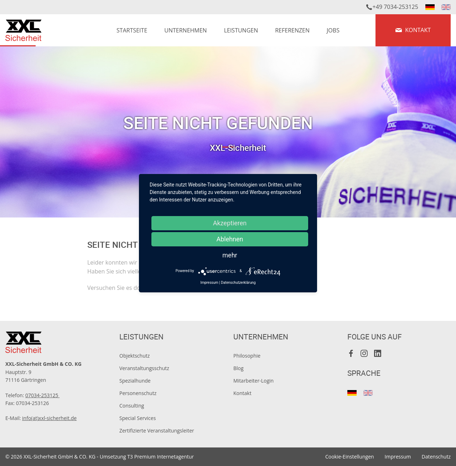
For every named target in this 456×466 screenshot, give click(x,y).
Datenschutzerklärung (238, 283)
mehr (229, 255)
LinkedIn (378, 353)
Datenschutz (436, 456)
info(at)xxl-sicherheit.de (49, 418)
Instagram (364, 353)
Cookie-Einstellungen (349, 456)
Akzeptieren (230, 223)
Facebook (351, 353)
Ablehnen (229, 239)
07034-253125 (42, 395)
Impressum (398, 456)
